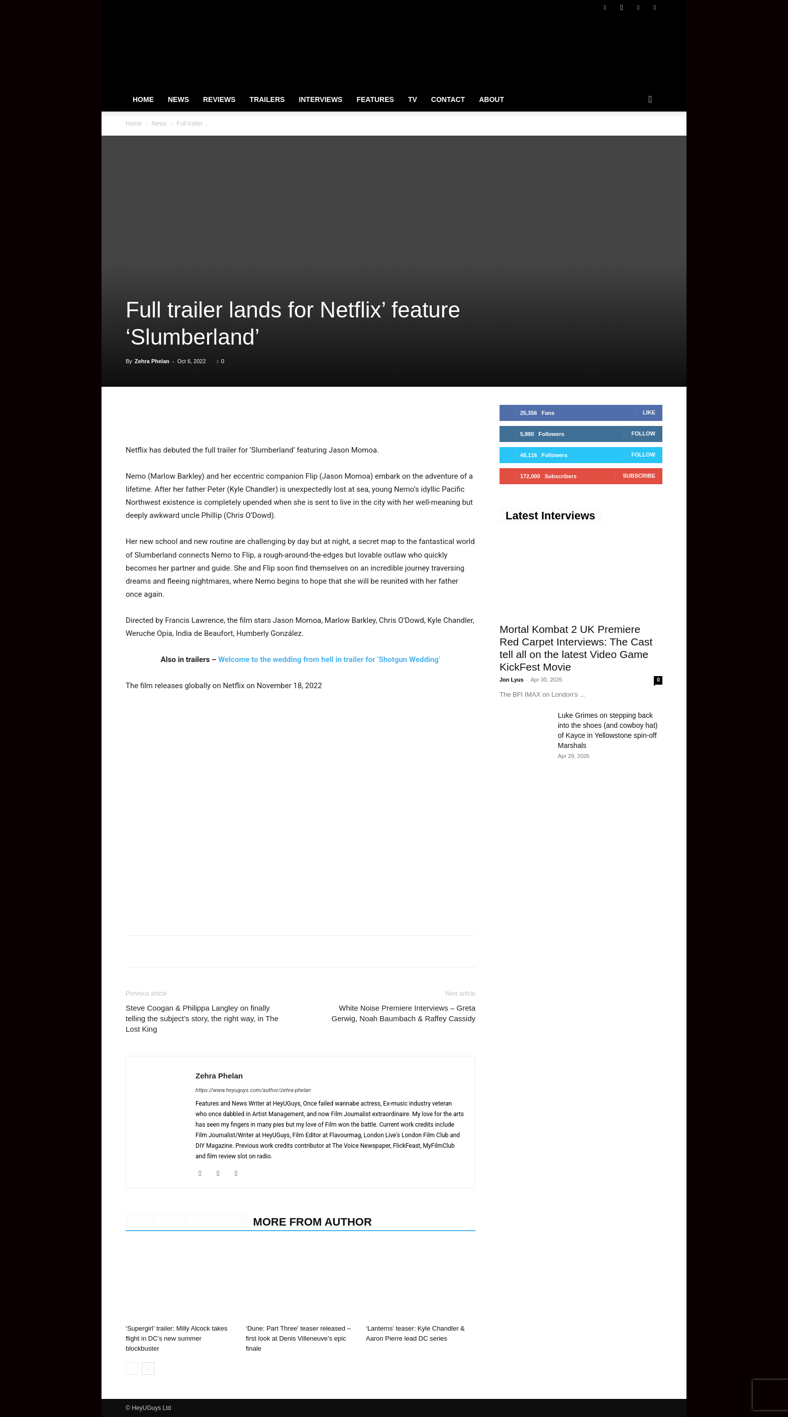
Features (374, 99)
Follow (643, 433)
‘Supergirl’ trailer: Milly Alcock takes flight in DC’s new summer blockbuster (177, 1338)
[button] (650, 100)
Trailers (267, 99)
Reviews (219, 99)
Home (143, 99)
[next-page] (148, 1368)
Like (649, 412)
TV (412, 99)
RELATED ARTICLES (186, 1222)
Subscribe (639, 476)
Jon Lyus (512, 680)
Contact (448, 99)
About (491, 99)
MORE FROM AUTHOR (312, 1222)
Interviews (321, 99)
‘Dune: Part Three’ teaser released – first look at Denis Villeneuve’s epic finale (298, 1338)
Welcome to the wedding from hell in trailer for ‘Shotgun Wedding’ (329, 659)
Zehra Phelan (152, 361)
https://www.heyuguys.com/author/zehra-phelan (253, 1090)
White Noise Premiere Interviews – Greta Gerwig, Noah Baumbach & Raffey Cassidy (403, 1013)
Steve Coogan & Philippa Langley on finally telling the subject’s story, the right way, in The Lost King (202, 1018)
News (178, 99)
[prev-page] (132, 1368)
